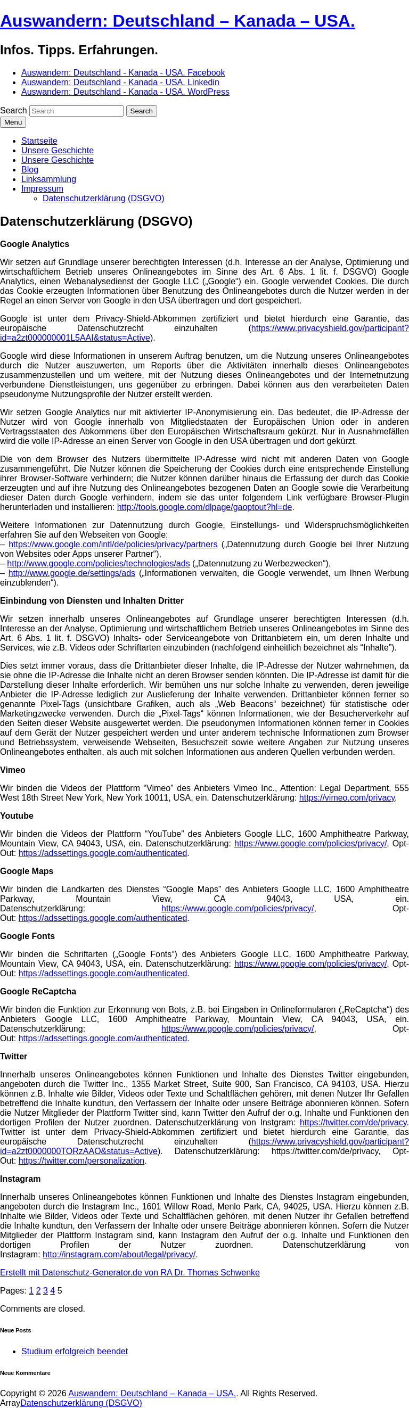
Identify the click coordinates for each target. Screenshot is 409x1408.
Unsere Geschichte (57, 150)
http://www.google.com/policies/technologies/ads (98, 563)
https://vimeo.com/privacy (347, 797)
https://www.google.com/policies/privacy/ (310, 843)
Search (13, 110)
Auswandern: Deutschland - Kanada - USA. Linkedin (120, 82)
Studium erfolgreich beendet (74, 1351)
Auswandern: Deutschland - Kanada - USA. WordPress (125, 91)
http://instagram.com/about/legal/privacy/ (119, 1254)
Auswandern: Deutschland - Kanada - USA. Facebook (123, 72)
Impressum (42, 188)
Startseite (39, 140)
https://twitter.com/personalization (82, 1160)
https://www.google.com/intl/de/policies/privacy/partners (113, 544)
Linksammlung (48, 179)
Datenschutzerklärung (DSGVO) (104, 198)
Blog (29, 169)
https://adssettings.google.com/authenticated (103, 853)
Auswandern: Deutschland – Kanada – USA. (177, 20)
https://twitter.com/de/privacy (353, 1122)
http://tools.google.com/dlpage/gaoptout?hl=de (204, 507)
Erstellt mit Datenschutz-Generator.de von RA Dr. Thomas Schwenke (130, 1272)
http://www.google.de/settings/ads (72, 573)
